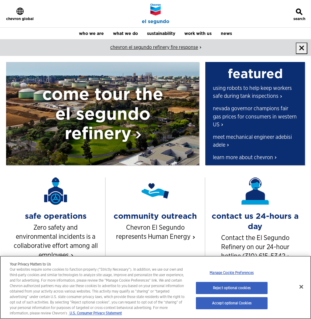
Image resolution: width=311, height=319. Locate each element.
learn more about (244, 157)
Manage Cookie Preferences (232, 272)
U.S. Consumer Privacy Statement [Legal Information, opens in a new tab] (95, 313)
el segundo (155, 21)
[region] (155, 287)
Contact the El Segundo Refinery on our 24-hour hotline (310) (255, 247)
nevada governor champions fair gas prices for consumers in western (255, 116)
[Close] (301, 286)
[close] (301, 48)
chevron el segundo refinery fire (155, 47)
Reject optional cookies (232, 288)
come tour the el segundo (102, 113)
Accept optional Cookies (231, 303)
